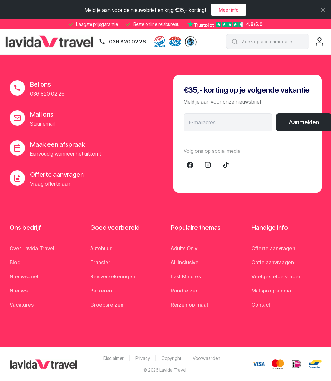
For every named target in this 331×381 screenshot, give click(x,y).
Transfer (100, 262)
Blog (15, 262)
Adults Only (184, 248)
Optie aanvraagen (272, 262)
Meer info (229, 9)
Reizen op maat (189, 304)
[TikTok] (225, 165)
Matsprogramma (271, 290)
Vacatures (22, 304)
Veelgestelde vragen (276, 276)
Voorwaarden (206, 358)
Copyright (171, 358)
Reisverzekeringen (112, 276)
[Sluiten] (322, 10)
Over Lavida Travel (32, 248)
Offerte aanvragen (273, 248)
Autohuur (101, 248)
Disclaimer (113, 358)
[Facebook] (190, 165)
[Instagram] (207, 165)
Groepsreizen (106, 304)
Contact (260, 304)
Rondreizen (185, 290)
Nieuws (19, 290)
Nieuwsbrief (24, 276)
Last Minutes (186, 276)
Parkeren (101, 290)
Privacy (142, 358)
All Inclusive (185, 262)
